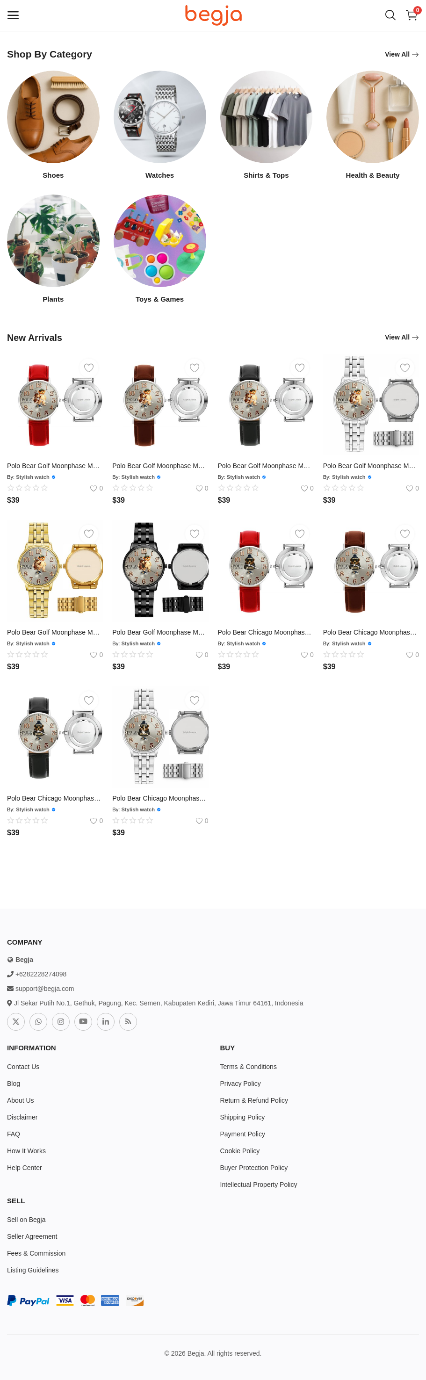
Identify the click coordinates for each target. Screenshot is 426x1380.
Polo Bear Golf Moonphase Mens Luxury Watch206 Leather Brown (160, 466)
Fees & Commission (36, 1253)
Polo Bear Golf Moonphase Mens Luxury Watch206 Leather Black (266, 466)
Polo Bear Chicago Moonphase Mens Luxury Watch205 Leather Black (55, 798)
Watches (159, 175)
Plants (53, 299)
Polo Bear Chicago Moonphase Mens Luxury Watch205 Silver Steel (160, 798)
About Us (20, 1100)
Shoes (53, 175)
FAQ (13, 1134)
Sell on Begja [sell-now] (26, 1219)
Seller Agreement (32, 1236)
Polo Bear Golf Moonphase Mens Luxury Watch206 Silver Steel (371, 466)
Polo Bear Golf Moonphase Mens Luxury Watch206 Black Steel (160, 632)
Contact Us (23, 1066)
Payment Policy (242, 1134)
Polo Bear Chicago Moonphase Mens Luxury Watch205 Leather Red (266, 632)
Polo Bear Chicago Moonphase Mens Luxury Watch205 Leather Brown (371, 632)
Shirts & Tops (266, 175)
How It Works (26, 1151)
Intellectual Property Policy (258, 1184)
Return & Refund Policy (254, 1100)
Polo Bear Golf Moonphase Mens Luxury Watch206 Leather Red (55, 466)
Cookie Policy (240, 1151)
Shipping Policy (242, 1117)
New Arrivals (36, 337)
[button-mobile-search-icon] (390, 15)
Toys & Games (160, 299)
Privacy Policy (240, 1083)
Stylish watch (33, 477)
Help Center (24, 1167)
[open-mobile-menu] (13, 15)
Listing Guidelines (33, 1270)
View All (402, 54)
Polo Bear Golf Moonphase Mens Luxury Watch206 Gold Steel (55, 632)
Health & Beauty (373, 175)
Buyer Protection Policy (254, 1167)
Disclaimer (22, 1117)
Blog (13, 1083)
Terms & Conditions (248, 1066)
